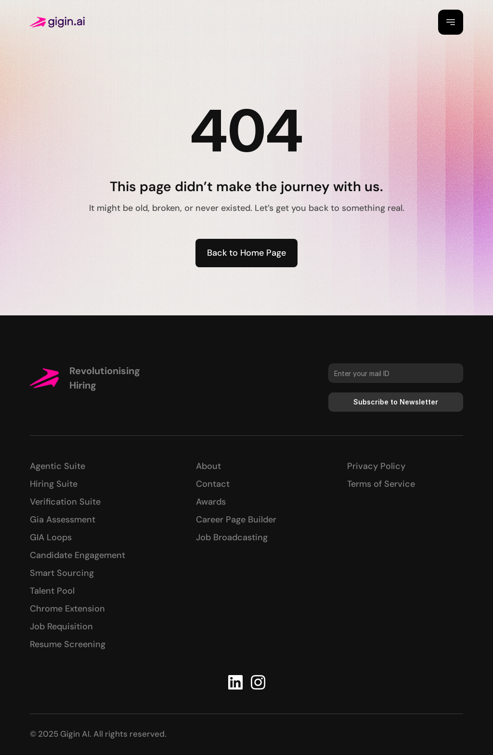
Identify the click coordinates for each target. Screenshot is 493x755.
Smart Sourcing (62, 573)
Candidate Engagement (77, 555)
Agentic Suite (57, 466)
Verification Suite (65, 502)
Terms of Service (381, 484)
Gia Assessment (62, 519)
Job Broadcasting (232, 537)
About (208, 466)
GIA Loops (51, 537)
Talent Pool (52, 591)
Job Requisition (61, 626)
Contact (213, 484)
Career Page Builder (236, 519)
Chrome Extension (67, 608)
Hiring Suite (54, 484)
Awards (211, 502)
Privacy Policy (376, 466)
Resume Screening (67, 644)
